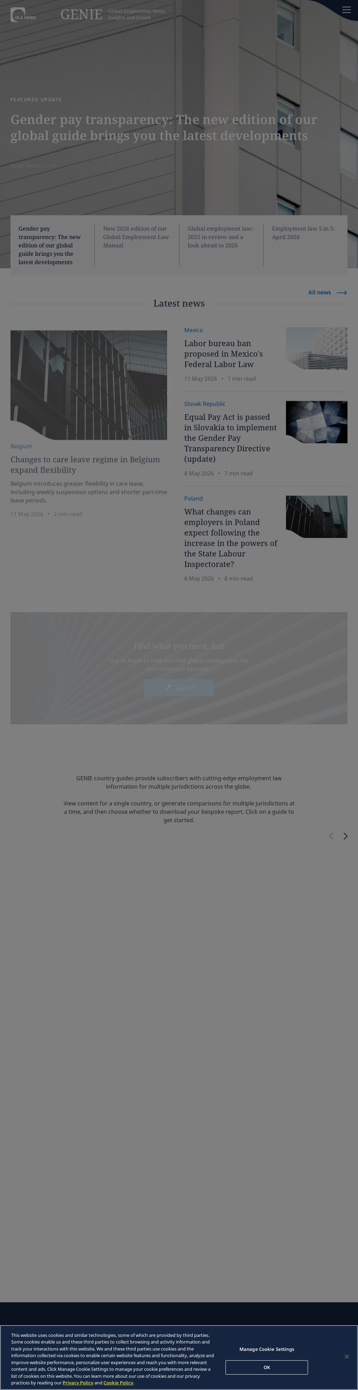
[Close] (347, 1356)
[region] (179, 1357)
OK (267, 1367)
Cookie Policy (118, 1383)
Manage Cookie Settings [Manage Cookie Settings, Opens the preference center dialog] (266, 1349)
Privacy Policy (78, 1383)
